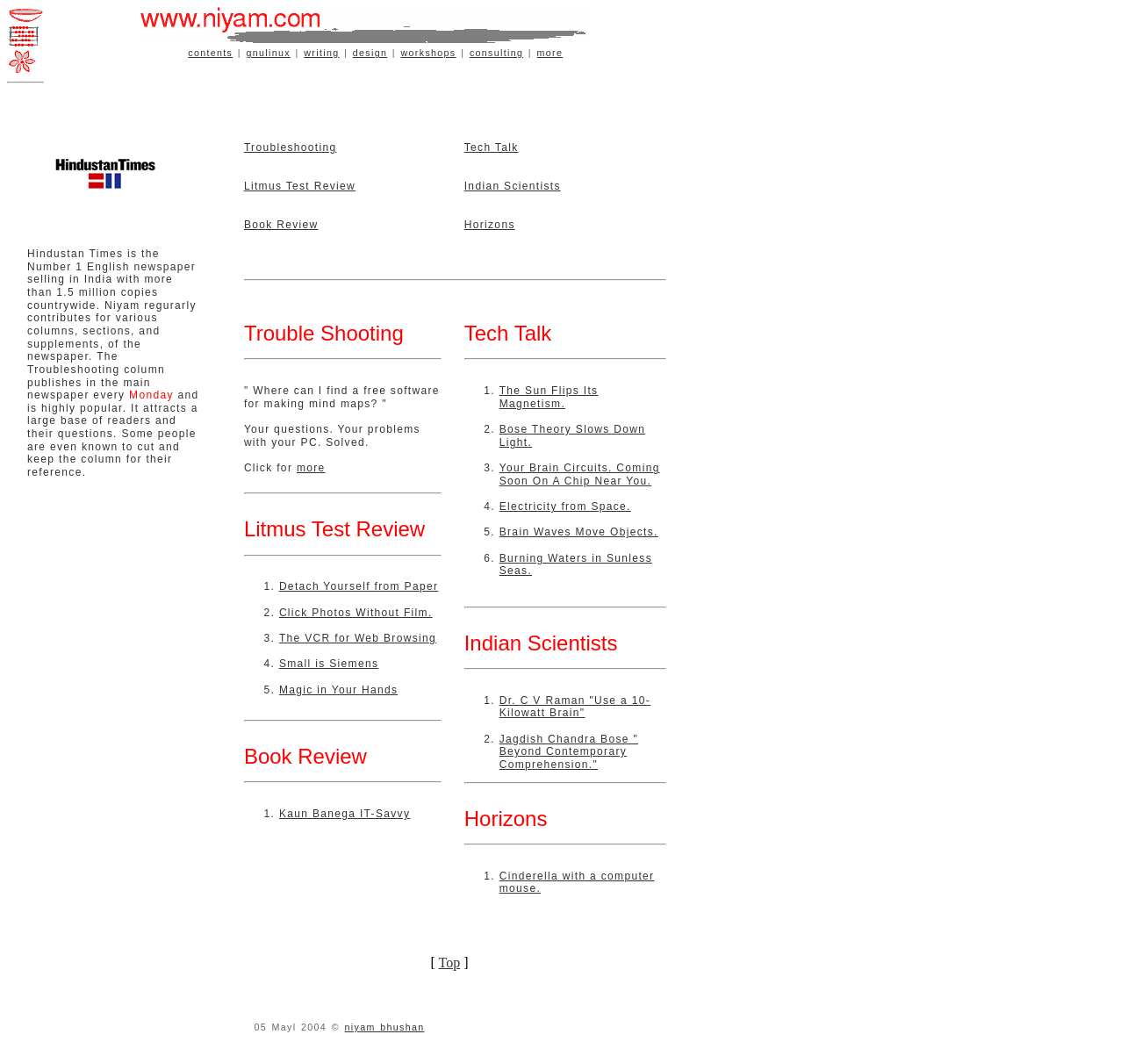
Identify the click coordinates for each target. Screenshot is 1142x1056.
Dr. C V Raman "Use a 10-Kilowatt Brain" (574, 707)
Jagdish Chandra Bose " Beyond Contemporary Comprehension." (568, 752)
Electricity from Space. (565, 506)
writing (321, 52)
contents (210, 52)
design (370, 52)
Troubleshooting (290, 147)
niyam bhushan (385, 1027)
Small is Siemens (328, 663)
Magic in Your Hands (338, 690)
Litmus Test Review (300, 186)
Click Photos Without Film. (356, 613)
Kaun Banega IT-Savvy (344, 814)
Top (450, 962)
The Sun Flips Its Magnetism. (549, 397)
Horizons (489, 225)
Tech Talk (491, 147)
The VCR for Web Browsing (357, 638)
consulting (496, 52)
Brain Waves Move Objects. (578, 532)
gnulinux (269, 52)
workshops (428, 52)
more (550, 52)
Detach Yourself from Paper (358, 586)
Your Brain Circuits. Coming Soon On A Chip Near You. (579, 474)
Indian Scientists (512, 186)
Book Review (281, 225)
